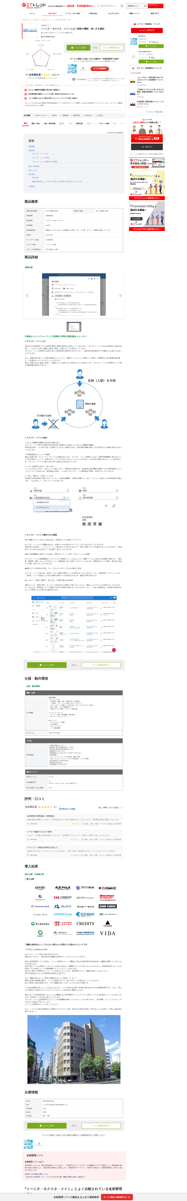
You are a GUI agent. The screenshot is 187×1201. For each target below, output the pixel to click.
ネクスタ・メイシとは (40, 154)
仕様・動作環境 (34, 166)
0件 (154, 58)
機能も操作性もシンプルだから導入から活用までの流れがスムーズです (57, 181)
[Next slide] (120, 296)
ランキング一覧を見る (154, 112)
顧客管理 (36, 19)
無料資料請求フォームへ (156, 6)
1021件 (156, 42)
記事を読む (93, 13)
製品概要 (32, 146)
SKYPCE (142, 36)
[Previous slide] (27, 296)
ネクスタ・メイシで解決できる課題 (44, 162)
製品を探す (52, 13)
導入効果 (32, 174)
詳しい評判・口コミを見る (111, 808)
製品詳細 (32, 150)
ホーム (32, 13)
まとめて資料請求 (100, 69)
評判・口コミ (33, 170)
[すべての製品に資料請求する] (117, 1197)
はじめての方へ (114, 13)
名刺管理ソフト (46, 19)
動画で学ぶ (155, 13)
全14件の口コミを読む (67, 809)
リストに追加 (78, 48)
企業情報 (32, 186)
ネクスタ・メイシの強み (40, 157)
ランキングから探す (73, 13)
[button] (74, 294)
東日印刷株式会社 (48, 37)
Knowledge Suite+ (145, 51)
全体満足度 (35, 74)
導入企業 (35, 177)
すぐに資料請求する (111, 48)
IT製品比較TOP (26, 19)
